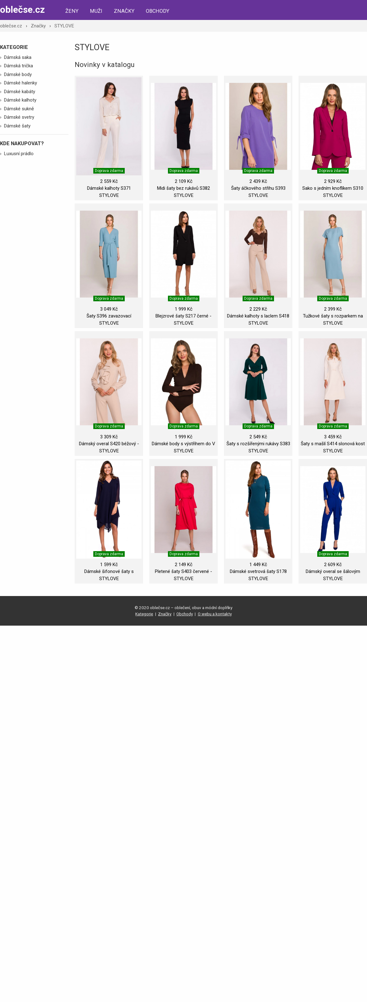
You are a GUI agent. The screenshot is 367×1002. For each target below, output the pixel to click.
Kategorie (144, 613)
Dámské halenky (20, 83)
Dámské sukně (19, 109)
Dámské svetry (19, 117)
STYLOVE (64, 26)
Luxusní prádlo (19, 153)
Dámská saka (17, 57)
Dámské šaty (17, 126)
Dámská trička (18, 66)
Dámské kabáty (19, 91)
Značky (124, 11)
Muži (96, 11)
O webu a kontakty (215, 613)
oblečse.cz (22, 9)
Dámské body (18, 74)
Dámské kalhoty (20, 100)
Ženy (71, 11)
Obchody (157, 11)
